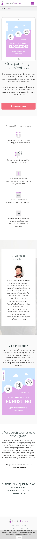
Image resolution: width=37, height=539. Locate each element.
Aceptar (19, 538)
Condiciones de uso (18, 525)
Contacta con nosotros (18, 528)
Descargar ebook (18, 106)
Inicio (3, 8)
